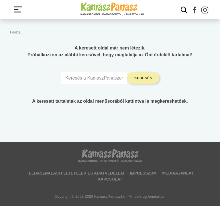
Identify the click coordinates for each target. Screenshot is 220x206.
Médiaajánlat (177, 173)
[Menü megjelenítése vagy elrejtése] (18, 9)
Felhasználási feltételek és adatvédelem (75, 173)
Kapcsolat (110, 179)
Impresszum (143, 173)
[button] (194, 10)
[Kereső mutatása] (184, 10)
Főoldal (15, 32)
